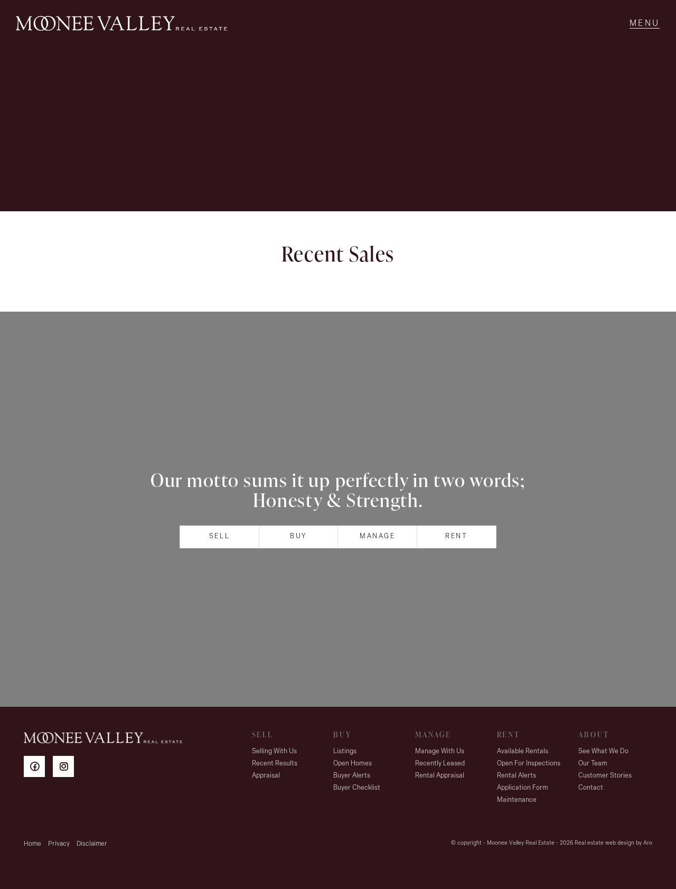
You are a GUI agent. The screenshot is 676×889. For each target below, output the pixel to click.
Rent (456, 536)
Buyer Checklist (356, 787)
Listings (344, 751)
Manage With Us (439, 751)
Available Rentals (522, 751)
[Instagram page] (66, 768)
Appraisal (266, 775)
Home (32, 843)
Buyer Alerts (351, 775)
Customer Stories (605, 775)
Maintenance (517, 800)
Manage (378, 536)
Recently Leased (440, 763)
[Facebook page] (38, 768)
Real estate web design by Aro (613, 843)
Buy (298, 536)
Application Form (522, 787)
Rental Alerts (516, 775)
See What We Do (603, 751)
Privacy (59, 843)
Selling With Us (274, 751)
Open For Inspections (528, 763)
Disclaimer (92, 843)
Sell (219, 536)
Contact (590, 787)
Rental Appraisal (439, 775)
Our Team (592, 763)
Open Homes (352, 763)
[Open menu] (644, 24)
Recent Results (274, 763)
